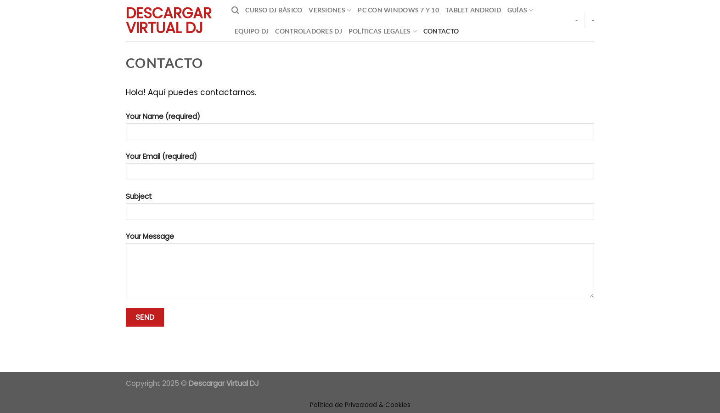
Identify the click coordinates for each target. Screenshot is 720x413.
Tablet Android (473, 10)
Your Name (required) (360, 129)
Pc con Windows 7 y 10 (398, 10)
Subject (360, 209)
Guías (520, 10)
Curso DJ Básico (273, 10)
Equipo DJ (252, 31)
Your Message (360, 268)
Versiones (330, 10)
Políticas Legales (383, 31)
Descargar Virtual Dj (169, 20)
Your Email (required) (360, 169)
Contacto (441, 31)
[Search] (235, 10)
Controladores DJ (308, 31)
